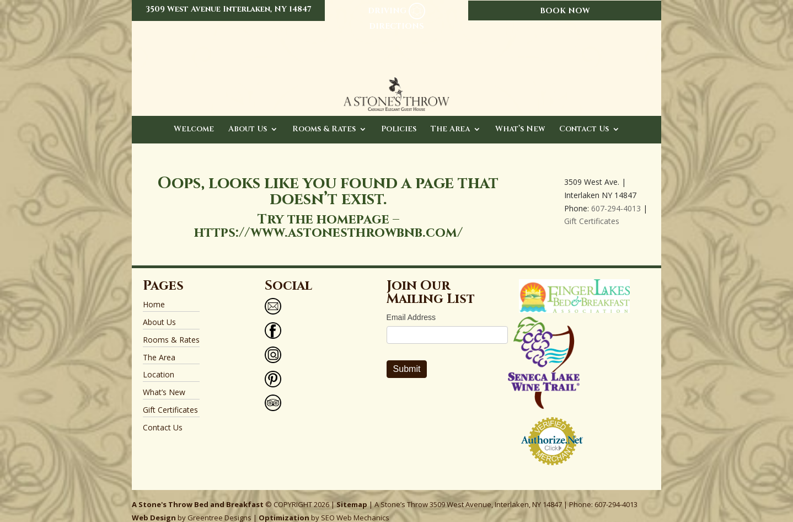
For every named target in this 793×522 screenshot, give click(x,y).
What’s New (520, 118)
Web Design (154, 507)
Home (154, 293)
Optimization (284, 507)
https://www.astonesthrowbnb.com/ (328, 222)
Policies (398, 118)
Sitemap (351, 493)
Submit (407, 358)
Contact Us (584, 118)
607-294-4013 (616, 197)
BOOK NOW (565, 11)
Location (158, 363)
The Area (450, 118)
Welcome (194, 118)
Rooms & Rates (324, 118)
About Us (247, 118)
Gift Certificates (591, 210)
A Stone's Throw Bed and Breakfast (198, 493)
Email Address (411, 306)
